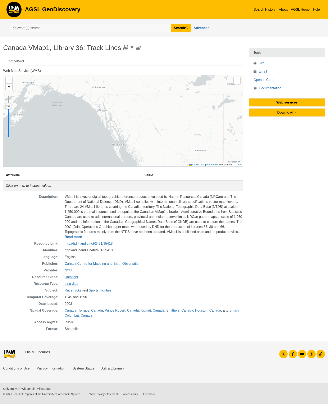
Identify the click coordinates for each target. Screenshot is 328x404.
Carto (239, 164)
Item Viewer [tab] (15, 61)
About (283, 9)
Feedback (149, 394)
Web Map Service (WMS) (22, 71)
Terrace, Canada (90, 310)
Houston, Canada (208, 310)
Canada (70, 310)
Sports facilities (100, 290)
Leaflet (194, 164)
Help (316, 9)
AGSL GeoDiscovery (14, 10)
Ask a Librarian (112, 368)
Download (285, 112)
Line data (71, 283)
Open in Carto (264, 80)
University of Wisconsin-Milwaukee (27, 388)
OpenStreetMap (212, 164)
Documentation (268, 88)
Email (263, 71)
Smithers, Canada (179, 310)
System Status (83, 368)
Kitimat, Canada (153, 310)
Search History (264, 9)
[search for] (90, 28)
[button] (9, 80)
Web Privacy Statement (103, 394)
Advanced (201, 28)
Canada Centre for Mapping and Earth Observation (102, 263)
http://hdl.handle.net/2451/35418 (89, 243)
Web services (287, 102)
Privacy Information (51, 368)
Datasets (71, 277)
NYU (68, 270)
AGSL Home (300, 9)
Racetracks (73, 290)
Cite (261, 63)
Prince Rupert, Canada (122, 310)
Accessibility (130, 394)
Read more (73, 237)
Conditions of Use (16, 368)
